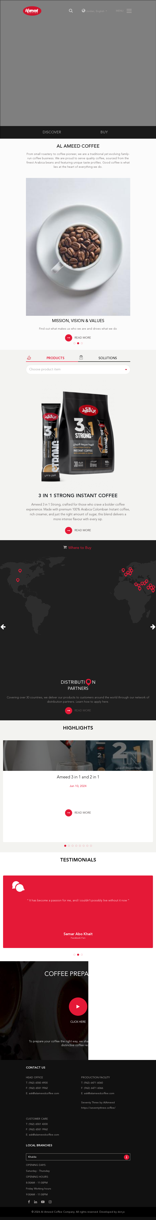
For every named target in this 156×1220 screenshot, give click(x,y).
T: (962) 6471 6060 (92, 1083)
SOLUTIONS (97, 358)
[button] (74, 343)
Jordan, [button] (93, 11)
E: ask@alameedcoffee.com (42, 1093)
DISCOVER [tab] (52, 132)
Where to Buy (79, 548)
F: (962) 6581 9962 (37, 1088)
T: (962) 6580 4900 (37, 1083)
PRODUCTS (45, 358)
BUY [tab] (104, 132)
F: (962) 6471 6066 (92, 1088)
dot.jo (121, 1212)
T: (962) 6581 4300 (37, 1124)
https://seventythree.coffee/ (98, 1108)
